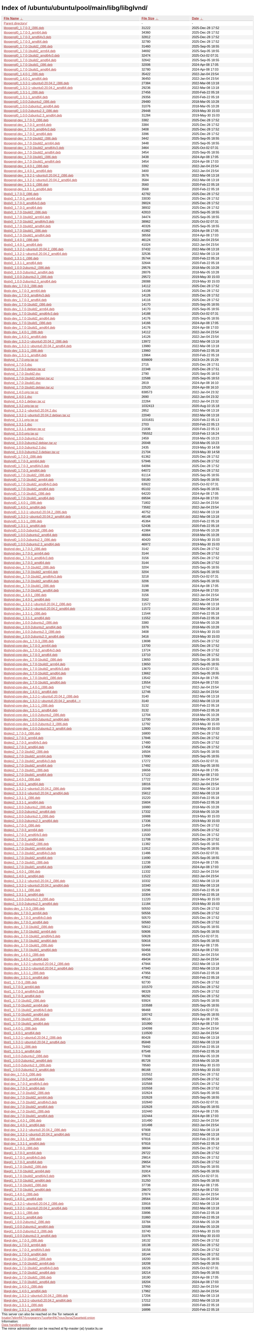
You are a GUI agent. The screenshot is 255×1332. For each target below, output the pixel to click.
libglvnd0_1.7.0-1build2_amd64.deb (29, 489)
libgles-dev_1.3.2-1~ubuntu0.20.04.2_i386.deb (37, 964)
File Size (148, 18)
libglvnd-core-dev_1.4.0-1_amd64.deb (31, 692)
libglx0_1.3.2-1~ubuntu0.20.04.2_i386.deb (33, 249)
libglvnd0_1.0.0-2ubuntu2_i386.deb (29, 530)
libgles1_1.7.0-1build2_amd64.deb (28, 858)
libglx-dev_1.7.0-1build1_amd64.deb (29, 327)
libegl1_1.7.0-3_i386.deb (21, 1148)
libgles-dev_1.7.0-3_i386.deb (24, 908)
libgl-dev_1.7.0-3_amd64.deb (24, 1088)
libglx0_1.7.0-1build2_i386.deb (25, 212)
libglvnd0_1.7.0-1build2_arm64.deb (29, 479)
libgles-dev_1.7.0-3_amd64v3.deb (28, 917)
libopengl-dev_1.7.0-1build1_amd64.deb (32, 161)
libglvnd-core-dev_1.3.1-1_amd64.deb (31, 710)
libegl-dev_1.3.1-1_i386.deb (23, 1305)
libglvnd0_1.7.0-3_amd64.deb (25, 470)
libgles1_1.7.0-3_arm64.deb (23, 830)
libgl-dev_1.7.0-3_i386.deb (22, 1074)
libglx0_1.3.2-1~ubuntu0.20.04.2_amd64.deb (35, 254)
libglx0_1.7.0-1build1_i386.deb (25, 230)
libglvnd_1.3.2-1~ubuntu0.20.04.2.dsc (30, 410)
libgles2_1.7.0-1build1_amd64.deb (28, 774)
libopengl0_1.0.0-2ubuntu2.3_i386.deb (31, 111)
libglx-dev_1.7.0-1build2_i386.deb (27, 304)
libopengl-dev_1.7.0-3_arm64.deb (27, 124)
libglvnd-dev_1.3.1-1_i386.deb (25, 613)
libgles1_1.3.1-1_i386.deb (22, 890)
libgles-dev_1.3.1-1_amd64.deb (26, 977)
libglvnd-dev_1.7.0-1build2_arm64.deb (31, 572)
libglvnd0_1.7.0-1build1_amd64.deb (29, 498)
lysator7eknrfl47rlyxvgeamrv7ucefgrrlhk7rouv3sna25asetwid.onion (48, 1317)
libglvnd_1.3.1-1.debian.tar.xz (24, 429)
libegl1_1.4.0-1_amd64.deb (23, 1199)
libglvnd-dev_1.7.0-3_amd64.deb (27, 562)
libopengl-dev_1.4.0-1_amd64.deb (28, 171)
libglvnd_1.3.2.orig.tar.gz (21, 406)
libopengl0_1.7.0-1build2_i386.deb (28, 46)
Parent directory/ (15, 23)
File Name (11, 18)
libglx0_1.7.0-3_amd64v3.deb (25, 203)
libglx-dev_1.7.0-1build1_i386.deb (27, 323)
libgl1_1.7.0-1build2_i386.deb (24, 1000)
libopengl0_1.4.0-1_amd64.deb (26, 78)
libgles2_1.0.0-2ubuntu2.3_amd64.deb (31, 821)
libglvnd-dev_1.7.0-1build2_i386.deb (29, 567)
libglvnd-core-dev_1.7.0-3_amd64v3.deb (32, 650)
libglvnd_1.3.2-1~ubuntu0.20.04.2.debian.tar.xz (37, 415)
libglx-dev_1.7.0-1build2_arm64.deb (29, 309)
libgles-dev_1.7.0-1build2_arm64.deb (30, 931)
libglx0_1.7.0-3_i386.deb (21, 194)
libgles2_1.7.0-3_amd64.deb (24, 747)
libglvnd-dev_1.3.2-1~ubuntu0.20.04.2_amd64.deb (39, 608)
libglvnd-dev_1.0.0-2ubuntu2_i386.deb (31, 622)
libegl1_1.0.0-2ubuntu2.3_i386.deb (28, 1231)
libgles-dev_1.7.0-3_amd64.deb (26, 922)
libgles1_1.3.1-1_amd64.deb (24, 894)
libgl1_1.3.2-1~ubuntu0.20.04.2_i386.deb (33, 1037)
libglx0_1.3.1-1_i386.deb (21, 258)
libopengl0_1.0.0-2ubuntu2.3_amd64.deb (33, 115)
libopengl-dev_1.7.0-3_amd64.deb (28, 134)
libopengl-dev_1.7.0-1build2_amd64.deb (32, 152)
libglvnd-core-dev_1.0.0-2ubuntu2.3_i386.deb (36, 724)
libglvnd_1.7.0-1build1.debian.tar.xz (29, 387)
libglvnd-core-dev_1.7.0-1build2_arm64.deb (34, 664)
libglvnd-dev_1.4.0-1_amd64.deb (27, 599)
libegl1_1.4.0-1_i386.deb (21, 1194)
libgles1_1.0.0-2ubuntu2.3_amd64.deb (31, 903)
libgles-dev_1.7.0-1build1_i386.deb (28, 945)
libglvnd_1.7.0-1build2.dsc (22, 373)
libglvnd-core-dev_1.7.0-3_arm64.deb (30, 645)
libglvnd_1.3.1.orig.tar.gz (21, 420)
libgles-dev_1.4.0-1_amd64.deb (26, 959)
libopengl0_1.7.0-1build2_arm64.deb (30, 51)
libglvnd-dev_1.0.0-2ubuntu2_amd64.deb (33, 627)
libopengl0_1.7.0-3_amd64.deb (26, 41)
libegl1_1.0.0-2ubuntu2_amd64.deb (29, 1226)
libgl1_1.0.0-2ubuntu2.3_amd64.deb (29, 1070)
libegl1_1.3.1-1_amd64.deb (23, 1217)
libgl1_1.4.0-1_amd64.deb (22, 1033)
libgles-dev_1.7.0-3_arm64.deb (26, 913)
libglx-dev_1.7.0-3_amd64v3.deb (27, 295)
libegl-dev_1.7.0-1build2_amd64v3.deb (31, 1268)
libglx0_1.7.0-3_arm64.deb (22, 198)
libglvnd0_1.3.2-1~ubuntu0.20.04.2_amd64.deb (37, 516)
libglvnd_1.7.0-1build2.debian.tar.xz (29, 378)
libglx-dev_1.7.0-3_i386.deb (23, 286)
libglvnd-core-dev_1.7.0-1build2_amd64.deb (35, 673)
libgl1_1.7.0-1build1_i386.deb (24, 1019)
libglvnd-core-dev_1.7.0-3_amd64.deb (31, 655)
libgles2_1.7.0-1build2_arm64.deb (28, 756)
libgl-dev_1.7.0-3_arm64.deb (24, 1079)
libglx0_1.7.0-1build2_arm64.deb (27, 217)
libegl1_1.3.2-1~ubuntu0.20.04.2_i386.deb (34, 1203)
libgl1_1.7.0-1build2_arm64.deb (26, 1005)
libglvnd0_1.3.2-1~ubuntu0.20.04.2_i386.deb (35, 512)
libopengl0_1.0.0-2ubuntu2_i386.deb (30, 101)
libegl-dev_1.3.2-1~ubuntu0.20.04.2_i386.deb (36, 1295)
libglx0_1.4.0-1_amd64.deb (23, 244)
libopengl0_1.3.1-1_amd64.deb (26, 97)
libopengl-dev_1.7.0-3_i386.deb (26, 120)
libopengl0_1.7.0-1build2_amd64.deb (30, 60)
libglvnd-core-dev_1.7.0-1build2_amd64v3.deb (36, 668)
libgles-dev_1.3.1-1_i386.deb (24, 973)
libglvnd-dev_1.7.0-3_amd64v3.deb (29, 558)
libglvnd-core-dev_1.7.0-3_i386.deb (29, 641)
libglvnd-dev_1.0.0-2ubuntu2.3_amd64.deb (34, 636)
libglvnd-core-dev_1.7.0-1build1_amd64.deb (35, 682)
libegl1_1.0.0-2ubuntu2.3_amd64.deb (30, 1236)
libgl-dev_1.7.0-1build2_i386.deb (27, 1093)
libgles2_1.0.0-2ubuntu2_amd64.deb (30, 811)
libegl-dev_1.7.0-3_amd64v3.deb (27, 1249)
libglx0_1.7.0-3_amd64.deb (23, 207)
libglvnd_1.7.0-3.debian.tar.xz (24, 369)
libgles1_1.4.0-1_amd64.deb (24, 876)
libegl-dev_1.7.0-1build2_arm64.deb (29, 1263)
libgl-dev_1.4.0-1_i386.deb (22, 1120)
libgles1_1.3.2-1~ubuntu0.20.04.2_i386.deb (34, 881)
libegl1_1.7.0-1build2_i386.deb (25, 1166)
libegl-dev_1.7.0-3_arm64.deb (25, 1245)
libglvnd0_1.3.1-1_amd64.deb (25, 526)
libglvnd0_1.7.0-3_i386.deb (23, 456)
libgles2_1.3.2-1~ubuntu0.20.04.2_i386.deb (34, 788)
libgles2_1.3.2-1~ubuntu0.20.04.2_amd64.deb (36, 793)
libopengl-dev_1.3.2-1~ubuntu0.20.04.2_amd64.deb (40, 180)
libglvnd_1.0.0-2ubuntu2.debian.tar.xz (30, 443)
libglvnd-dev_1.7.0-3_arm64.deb (26, 553)
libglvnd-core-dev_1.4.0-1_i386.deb (29, 687)
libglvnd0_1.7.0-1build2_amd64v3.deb (31, 484)
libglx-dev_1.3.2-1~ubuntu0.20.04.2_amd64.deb (38, 346)
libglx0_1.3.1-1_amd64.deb (23, 263)
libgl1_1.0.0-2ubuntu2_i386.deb (26, 1056)
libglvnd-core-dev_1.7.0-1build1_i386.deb (33, 678)
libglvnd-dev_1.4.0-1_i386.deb (25, 595)
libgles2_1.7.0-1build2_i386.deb (26, 751)
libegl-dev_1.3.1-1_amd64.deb (25, 1309)
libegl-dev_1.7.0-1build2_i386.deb (28, 1259)
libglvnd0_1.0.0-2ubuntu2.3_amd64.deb (32, 544)
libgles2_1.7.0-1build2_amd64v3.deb (30, 761)
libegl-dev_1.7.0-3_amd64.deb (25, 1254)
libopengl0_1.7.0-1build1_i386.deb (28, 64)
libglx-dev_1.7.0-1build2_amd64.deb (29, 318)
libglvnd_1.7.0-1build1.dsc (22, 383)
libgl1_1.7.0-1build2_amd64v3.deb (28, 1010)
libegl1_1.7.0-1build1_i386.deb (25, 1185)
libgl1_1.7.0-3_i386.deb (20, 982)
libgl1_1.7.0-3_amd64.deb (22, 996)
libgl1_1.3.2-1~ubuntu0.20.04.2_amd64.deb (35, 1042)
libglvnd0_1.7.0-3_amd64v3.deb (26, 466)
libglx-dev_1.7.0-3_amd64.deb (25, 300)
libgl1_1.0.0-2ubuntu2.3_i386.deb (27, 1065)
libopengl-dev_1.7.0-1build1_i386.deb (30, 157)
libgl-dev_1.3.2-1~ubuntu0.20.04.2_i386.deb (35, 1130)
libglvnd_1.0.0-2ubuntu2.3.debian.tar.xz (31, 452)
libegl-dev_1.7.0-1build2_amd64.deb (29, 1272)
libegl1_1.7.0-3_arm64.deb (23, 1153)
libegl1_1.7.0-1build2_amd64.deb (27, 1180)
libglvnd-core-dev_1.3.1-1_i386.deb (29, 705)
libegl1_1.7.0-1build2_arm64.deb (27, 1171)
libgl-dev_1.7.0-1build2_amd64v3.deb (30, 1102)
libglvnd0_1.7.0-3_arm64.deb (24, 461)
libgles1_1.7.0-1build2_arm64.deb (28, 848)
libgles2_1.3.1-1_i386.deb (22, 798)
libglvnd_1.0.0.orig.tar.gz (21, 433)
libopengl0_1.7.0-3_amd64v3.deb (27, 37)
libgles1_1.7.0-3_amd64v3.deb (25, 835)
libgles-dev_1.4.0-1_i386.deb (24, 954)
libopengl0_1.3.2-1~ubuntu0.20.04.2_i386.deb (36, 83)
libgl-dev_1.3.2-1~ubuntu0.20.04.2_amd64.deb (37, 1134)
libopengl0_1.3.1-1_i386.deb (24, 92)
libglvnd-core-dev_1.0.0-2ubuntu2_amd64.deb (36, 719)
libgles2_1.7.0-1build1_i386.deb (26, 770)
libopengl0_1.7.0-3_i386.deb (24, 28)
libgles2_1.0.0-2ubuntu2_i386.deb (28, 807)
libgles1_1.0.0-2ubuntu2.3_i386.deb (29, 899)
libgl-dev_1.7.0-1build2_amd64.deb (29, 1107)
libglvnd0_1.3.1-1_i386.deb (23, 521)
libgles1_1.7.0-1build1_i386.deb (26, 862)
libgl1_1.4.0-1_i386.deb (20, 1028)
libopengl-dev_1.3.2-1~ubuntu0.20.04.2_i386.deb (38, 175)
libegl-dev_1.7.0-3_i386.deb (23, 1240)
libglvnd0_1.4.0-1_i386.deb (23, 502)
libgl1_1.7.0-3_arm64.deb (22, 987)
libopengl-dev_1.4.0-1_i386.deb (26, 166)
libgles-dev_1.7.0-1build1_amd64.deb (30, 950)
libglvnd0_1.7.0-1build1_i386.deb (27, 493)
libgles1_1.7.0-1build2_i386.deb (26, 844)
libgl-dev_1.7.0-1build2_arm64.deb (28, 1097)
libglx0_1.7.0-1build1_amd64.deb (27, 235)
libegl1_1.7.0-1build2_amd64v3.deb (29, 1176)
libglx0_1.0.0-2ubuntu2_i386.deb (27, 267)
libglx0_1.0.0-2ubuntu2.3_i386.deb (28, 277)
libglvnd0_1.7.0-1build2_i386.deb (27, 475)
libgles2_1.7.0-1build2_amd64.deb (28, 765)
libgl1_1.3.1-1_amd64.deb (22, 1051)
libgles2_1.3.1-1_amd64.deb (24, 802)
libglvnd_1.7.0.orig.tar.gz (21, 359)
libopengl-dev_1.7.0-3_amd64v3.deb (30, 129)
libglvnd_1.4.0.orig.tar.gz (21, 392)
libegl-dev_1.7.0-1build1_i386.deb (28, 1277)
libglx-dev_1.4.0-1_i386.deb (23, 332)
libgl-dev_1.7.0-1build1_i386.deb (27, 1111)
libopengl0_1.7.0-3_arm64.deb (25, 32)
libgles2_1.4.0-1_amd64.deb (24, 784)
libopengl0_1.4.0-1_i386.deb (24, 74)
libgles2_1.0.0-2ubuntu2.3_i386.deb (29, 816)
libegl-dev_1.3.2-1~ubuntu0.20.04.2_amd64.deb (38, 1300)
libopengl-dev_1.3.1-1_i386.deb (26, 184)
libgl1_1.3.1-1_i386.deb (20, 1046)
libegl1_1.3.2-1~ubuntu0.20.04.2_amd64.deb (35, 1208)
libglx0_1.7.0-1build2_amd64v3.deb (29, 221)
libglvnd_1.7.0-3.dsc (18, 364)
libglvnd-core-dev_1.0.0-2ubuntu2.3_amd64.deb (38, 728)
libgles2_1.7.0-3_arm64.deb (23, 738)
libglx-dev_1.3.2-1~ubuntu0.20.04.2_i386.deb (36, 341)
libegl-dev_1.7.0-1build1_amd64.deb (29, 1282)
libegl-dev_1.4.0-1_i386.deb (23, 1286)
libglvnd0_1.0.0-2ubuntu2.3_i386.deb (30, 539)
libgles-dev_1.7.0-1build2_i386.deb (28, 927)
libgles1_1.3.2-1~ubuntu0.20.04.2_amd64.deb (36, 885)
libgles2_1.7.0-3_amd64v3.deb (25, 742)
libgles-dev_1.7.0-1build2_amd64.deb (30, 940)
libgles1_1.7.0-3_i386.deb (22, 825)
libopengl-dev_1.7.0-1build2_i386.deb (30, 138)
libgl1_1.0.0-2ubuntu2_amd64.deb (28, 1060)
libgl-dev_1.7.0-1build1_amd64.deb (29, 1116)
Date (195, 18)
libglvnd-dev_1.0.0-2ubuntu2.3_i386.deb (32, 631)
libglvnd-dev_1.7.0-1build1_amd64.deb (31, 590)
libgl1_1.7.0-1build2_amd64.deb (26, 1014)
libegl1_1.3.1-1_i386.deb (21, 1212)
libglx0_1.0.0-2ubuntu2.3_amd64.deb (30, 281)
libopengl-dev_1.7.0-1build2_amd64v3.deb (34, 148)
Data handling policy (16, 1325)
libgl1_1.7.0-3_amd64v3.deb (24, 991)
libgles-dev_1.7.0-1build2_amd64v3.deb (32, 936)
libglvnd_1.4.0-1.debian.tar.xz (24, 401)
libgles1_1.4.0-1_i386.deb (22, 871)
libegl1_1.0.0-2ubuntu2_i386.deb (27, 1222)
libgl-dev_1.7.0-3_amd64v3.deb (26, 1083)
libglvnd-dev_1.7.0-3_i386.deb (25, 549)
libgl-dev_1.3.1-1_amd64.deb (24, 1143)
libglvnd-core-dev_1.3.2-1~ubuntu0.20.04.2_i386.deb (41, 696)
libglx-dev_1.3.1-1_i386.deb (23, 350)
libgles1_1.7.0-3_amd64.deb (24, 839)
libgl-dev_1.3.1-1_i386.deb (22, 1139)
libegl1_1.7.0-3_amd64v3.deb (25, 1157)
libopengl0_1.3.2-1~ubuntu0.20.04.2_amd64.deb (38, 87)
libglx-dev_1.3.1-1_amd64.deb (25, 355)
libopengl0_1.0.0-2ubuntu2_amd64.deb (31, 106)
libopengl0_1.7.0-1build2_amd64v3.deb (32, 55)
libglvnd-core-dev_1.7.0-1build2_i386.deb (33, 659)
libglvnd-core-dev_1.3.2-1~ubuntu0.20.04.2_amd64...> (42, 701)
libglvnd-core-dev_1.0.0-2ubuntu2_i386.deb (34, 715)
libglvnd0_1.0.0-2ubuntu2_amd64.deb (30, 535)
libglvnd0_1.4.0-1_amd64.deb (25, 507)
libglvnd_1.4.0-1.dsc (18, 396)
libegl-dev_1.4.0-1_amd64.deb (25, 1291)
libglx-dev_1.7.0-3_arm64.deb (25, 290)
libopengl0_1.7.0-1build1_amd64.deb (30, 69)
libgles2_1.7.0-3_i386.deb (22, 733)
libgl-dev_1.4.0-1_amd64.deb (24, 1125)
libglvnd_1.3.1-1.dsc (18, 424)
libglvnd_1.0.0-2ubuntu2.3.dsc (25, 447)
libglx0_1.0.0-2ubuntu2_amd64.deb (29, 272)
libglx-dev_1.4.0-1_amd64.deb (25, 336)
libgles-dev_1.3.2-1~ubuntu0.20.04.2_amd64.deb (38, 968)
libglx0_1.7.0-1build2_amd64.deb (27, 226)
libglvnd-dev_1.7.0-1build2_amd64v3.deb (33, 576)
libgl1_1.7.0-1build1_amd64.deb (26, 1023)
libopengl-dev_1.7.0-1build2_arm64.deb (32, 143)
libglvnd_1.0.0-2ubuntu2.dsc (24, 438)
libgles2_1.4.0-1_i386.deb (22, 779)
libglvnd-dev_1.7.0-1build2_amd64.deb (31, 581)
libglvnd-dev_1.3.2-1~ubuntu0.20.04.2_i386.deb (37, 604)
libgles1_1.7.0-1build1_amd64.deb (28, 867)
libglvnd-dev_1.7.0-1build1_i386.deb (29, 586)
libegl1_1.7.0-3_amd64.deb (23, 1162)
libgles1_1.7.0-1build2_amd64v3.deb (30, 853)
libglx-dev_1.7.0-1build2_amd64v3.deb (31, 313)
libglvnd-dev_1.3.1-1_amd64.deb (27, 618)
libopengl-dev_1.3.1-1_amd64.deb (28, 189)
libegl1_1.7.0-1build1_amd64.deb (27, 1189)
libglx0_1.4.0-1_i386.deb (21, 240)
